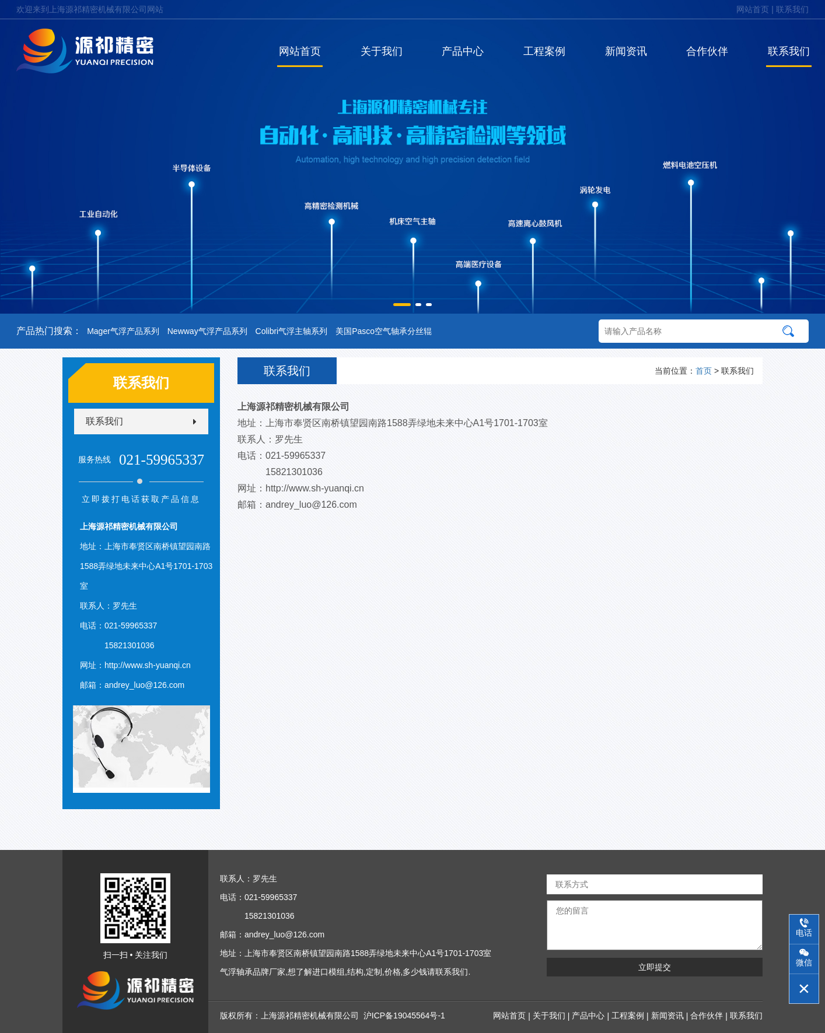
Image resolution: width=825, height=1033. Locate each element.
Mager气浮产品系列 (123, 331)
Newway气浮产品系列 (207, 331)
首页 (703, 370)
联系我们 (792, 9)
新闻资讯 (626, 51)
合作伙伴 (707, 51)
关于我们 (382, 51)
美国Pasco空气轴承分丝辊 (383, 331)
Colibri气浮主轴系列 (292, 331)
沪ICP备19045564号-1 (404, 1015)
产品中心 (463, 51)
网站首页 (752, 9)
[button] (402, 304)
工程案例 (544, 51)
